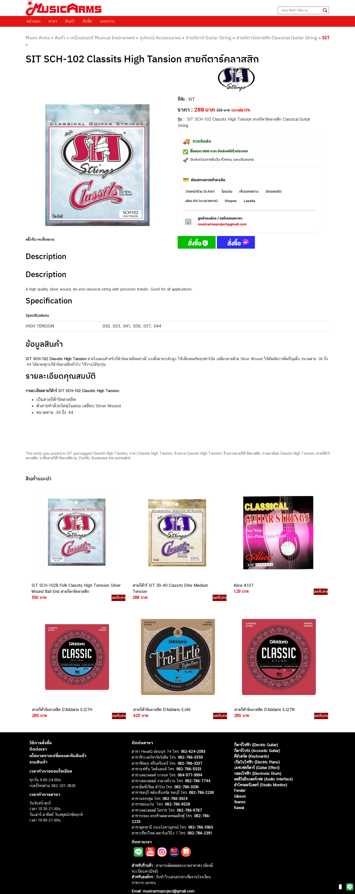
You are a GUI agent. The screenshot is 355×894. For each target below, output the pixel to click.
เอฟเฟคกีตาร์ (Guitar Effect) (256, 758)
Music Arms (38, 38)
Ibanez (240, 792)
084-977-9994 (190, 765)
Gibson (240, 786)
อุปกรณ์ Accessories (160, 38)
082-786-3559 (190, 747)
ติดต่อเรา (38, 739)
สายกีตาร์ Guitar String (208, 38)
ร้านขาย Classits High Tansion (197, 453)
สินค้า (70, 21)
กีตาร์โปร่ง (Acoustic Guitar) (257, 741)
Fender (240, 781)
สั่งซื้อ (87, 21)
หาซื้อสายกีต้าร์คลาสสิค (56, 458)
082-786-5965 (200, 817)
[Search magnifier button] (325, 10)
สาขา (52, 21)
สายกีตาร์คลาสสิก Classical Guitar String (276, 38)
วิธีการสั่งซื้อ (40, 733)
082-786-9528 (177, 794)
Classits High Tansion (110, 453)
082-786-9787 (189, 800)
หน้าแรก (34, 21)
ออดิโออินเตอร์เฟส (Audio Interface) (263, 769)
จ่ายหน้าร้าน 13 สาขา (200, 191)
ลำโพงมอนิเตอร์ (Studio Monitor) (260, 775)
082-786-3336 (186, 777)
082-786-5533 (188, 759)
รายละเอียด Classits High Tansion (288, 453)
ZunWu (84, 458)
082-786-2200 (201, 783)
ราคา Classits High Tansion (150, 453)
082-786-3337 (190, 753)
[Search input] (301, 10)
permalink (122, 458)
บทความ (107, 21)
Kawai (239, 798)
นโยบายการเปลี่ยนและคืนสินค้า (57, 746)
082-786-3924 (175, 789)
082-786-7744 (197, 771)
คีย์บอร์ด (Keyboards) (251, 746)
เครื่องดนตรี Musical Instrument (102, 38)
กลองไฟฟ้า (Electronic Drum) (257, 763)
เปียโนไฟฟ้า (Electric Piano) (257, 752)
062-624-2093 (193, 741)
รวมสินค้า (38, 752)
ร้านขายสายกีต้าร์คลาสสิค (241, 453)
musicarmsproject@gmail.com (222, 224)
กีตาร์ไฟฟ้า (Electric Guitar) (256, 735)
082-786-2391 (200, 823)
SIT (326, 38)
